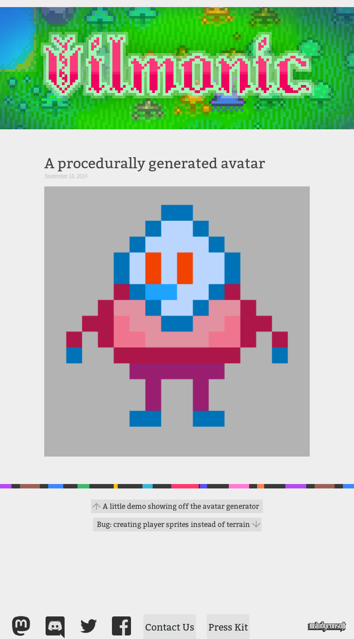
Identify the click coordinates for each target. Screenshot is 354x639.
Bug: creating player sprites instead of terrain (173, 524)
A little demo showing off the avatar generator (181, 506)
